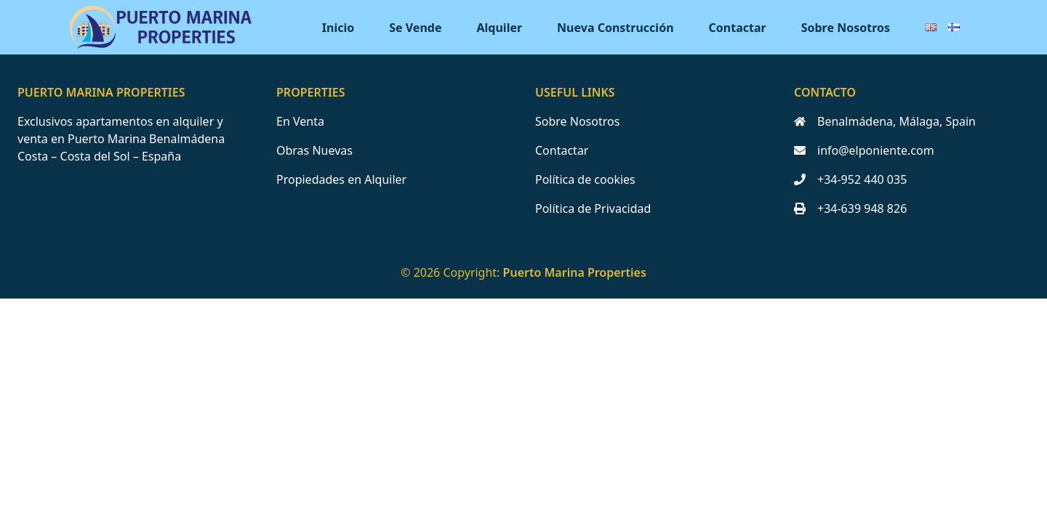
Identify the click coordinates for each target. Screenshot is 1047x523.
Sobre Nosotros (845, 28)
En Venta (300, 121)
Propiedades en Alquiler (341, 179)
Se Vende (415, 28)
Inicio (338, 28)
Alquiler (500, 28)
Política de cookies (585, 179)
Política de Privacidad (593, 208)
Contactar (737, 28)
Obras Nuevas (314, 150)
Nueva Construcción (615, 28)
